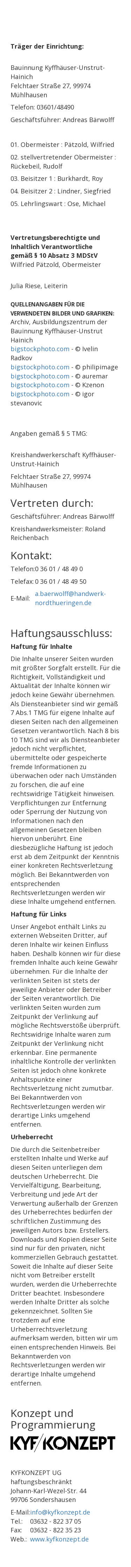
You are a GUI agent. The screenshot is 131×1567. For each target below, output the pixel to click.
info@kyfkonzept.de (60, 1512)
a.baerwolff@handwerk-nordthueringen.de (70, 598)
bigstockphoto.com (40, 349)
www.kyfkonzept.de (59, 1539)
